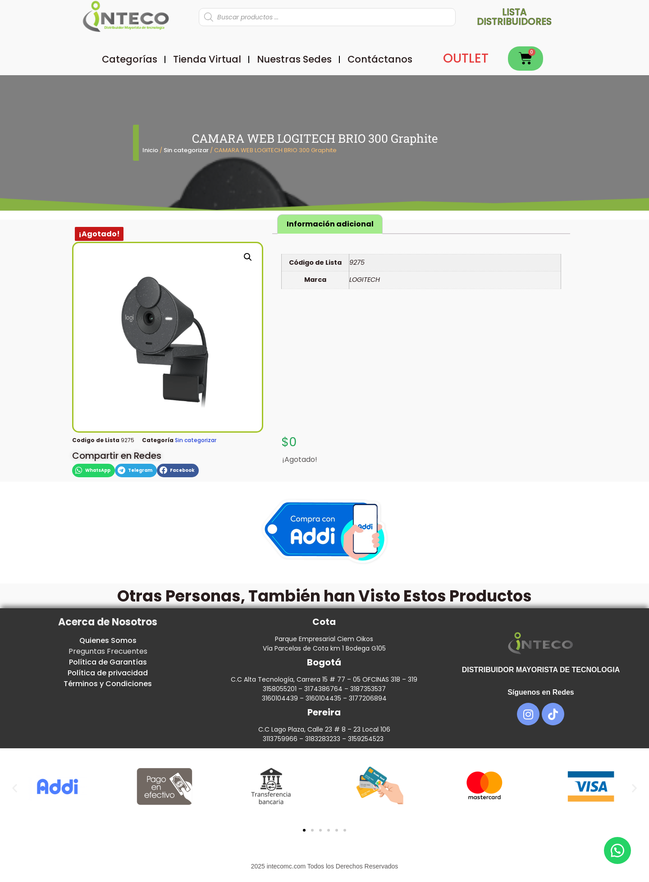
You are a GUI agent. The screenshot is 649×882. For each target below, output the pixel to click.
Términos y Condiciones (108, 683)
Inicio (150, 150)
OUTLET (466, 58)
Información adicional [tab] (330, 224)
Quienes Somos (108, 640)
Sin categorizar (186, 150)
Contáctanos (379, 59)
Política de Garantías (108, 662)
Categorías (129, 59)
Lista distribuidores (514, 16)
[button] (248, 257)
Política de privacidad (108, 673)
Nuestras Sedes (294, 59)
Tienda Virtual (207, 59)
